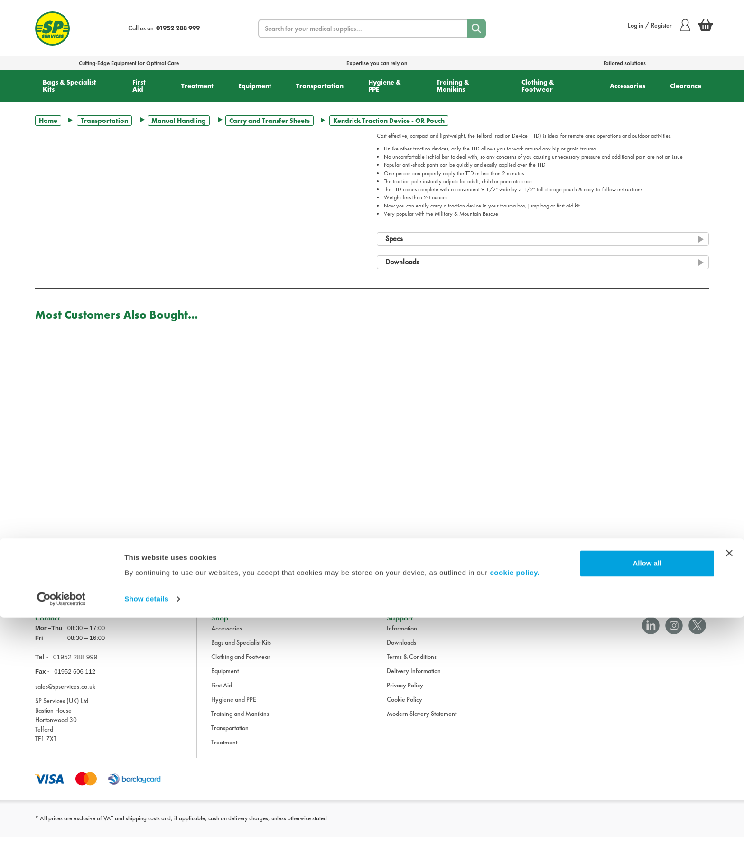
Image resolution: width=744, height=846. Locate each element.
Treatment (197, 86)
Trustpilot (46, 576)
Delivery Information (414, 679)
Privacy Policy (405, 693)
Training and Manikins (240, 722)
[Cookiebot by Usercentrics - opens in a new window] (61, 827)
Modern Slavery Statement (421, 722)
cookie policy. (514, 801)
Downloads (401, 651)
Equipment (254, 86)
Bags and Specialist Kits (241, 651)
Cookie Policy (404, 708)
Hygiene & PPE (384, 86)
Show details (146, 827)
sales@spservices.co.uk (65, 695)
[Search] (476, 28)
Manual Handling (178, 120)
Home (48, 120)
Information (402, 636)
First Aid (139, 86)
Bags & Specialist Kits (69, 86)
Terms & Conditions (412, 665)
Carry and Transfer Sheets (269, 120)
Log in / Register (659, 25)
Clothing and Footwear (240, 665)
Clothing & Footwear (537, 86)
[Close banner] (729, 781)
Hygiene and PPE (233, 708)
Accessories (627, 86)
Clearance (685, 86)
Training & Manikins (453, 86)
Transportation (320, 86)
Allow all (646, 792)
